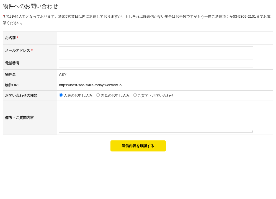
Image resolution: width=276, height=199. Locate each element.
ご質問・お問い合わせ (156, 95)
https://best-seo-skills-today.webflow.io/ (90, 85)
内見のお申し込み (115, 95)
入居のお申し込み (78, 95)
